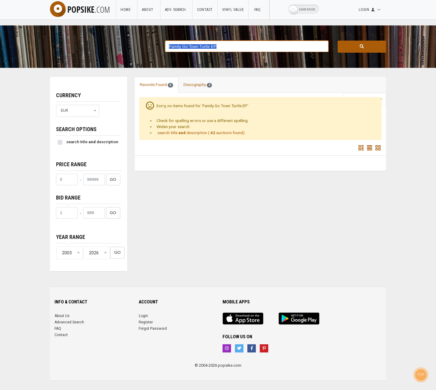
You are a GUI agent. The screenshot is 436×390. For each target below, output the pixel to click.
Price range (71, 164)
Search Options (76, 129)
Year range (70, 237)
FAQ (259, 10)
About (149, 10)
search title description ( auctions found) (201, 132)
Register (146, 322)
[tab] (222, 82)
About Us (62, 316)
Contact (205, 10)
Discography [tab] (197, 84)
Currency (68, 95)
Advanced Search (69, 322)
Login (143, 316)
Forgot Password (153, 328)
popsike (80, 9)
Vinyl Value (233, 10)
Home (127, 10)
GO (113, 179)
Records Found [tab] (156, 84)
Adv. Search (176, 10)
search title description (92, 141)
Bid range (68, 197)
